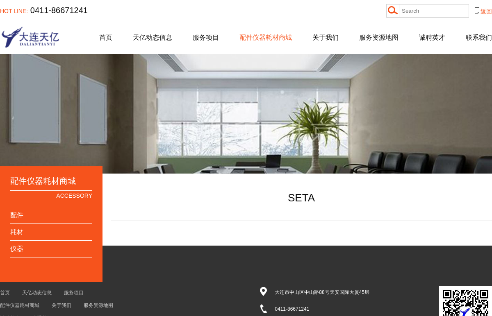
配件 (16, 215)
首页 (105, 37)
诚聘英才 (432, 37)
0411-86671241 (44, 10)
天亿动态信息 (152, 37)
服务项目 (206, 37)
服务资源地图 (379, 37)
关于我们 (325, 37)
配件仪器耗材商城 (265, 37)
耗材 (16, 231)
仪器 (16, 248)
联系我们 (479, 37)
